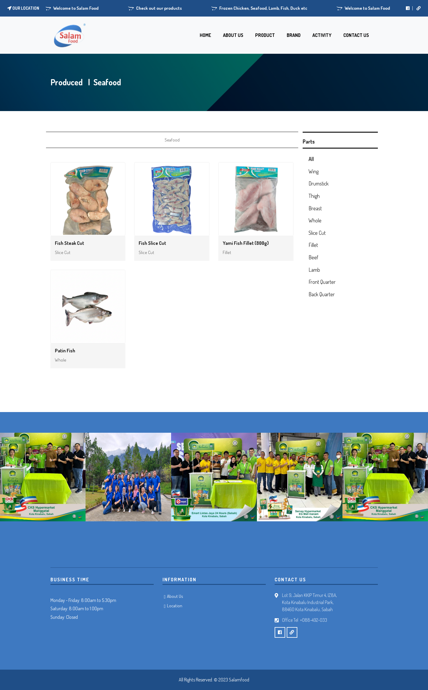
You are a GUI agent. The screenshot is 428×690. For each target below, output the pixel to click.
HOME (205, 35)
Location (174, 605)
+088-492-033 (313, 620)
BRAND (294, 35)
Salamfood (239, 680)
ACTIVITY (322, 35)
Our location (23, 8)
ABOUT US (233, 35)
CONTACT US (356, 35)
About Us (175, 596)
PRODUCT (265, 35)
